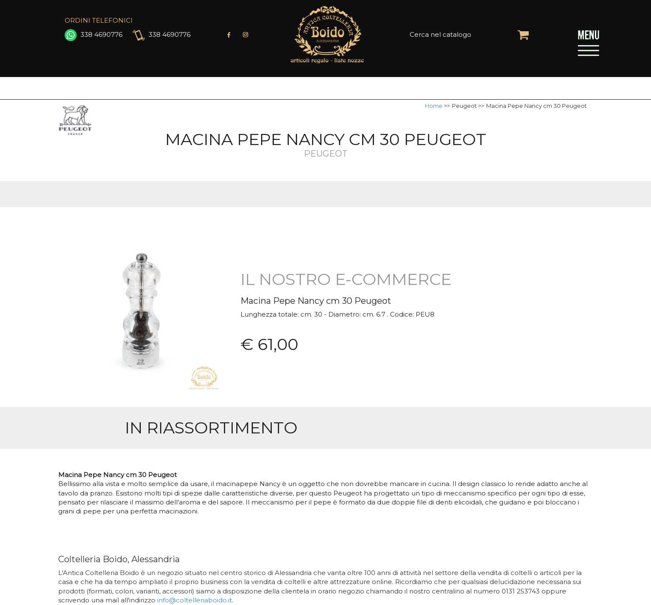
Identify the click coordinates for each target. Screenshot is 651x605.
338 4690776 (93, 34)
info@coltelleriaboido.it (194, 600)
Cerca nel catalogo (440, 34)
